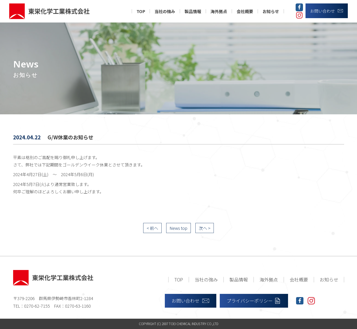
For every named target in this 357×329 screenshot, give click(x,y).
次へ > (204, 228)
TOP (141, 11)
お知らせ (271, 11)
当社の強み (164, 11)
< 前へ (152, 228)
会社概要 (245, 11)
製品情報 (193, 11)
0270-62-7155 (37, 306)
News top (178, 228)
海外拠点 (219, 11)
